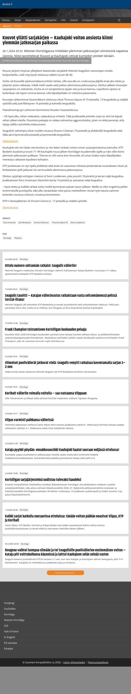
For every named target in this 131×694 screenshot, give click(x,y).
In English (9, 637)
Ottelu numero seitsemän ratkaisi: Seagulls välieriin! (41, 266)
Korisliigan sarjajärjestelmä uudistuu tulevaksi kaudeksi (43, 480)
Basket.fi (7, 25)
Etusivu (6, 20)
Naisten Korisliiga (14, 620)
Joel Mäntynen (25, 222)
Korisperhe (50, 20)
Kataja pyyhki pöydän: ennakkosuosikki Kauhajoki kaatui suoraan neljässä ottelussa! (62, 450)
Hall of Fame (11, 631)
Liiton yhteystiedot (74, 662)
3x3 (6, 625)
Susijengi (9, 603)
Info (63, 20)
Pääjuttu (18, 238)
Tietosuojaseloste (98, 662)
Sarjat (18, 20)
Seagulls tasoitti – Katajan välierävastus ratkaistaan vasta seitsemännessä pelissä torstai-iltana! (61, 297)
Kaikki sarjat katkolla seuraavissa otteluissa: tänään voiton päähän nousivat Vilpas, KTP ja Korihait (64, 518)
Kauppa (8, 648)
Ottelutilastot (10, 141)
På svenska (10, 643)
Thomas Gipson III (60, 222)
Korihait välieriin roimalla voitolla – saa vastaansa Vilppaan (46, 393)
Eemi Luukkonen (78, 222)
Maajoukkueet (33, 20)
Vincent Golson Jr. (41, 222)
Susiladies (10, 608)
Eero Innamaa (9, 222)
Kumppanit (88, 20)
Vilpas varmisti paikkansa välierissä (29, 420)
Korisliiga (7, 238)
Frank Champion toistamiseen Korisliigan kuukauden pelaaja (45, 329)
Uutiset (74, 20)
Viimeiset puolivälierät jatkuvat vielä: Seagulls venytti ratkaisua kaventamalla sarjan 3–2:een (65, 365)
